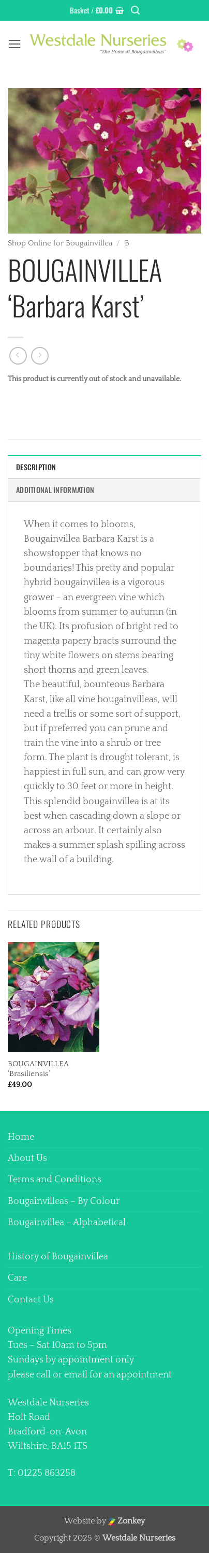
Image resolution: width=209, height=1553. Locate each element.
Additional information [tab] (55, 489)
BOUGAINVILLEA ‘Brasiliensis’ (38, 1068)
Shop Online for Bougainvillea (60, 243)
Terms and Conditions (54, 1179)
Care (17, 1278)
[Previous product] (40, 356)
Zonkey (126, 1521)
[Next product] (18, 356)
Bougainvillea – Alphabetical (67, 1222)
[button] (97, 10)
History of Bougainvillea (58, 1257)
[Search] (135, 10)
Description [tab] (36, 466)
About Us (27, 1158)
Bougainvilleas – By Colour (64, 1201)
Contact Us (31, 1300)
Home (21, 1137)
